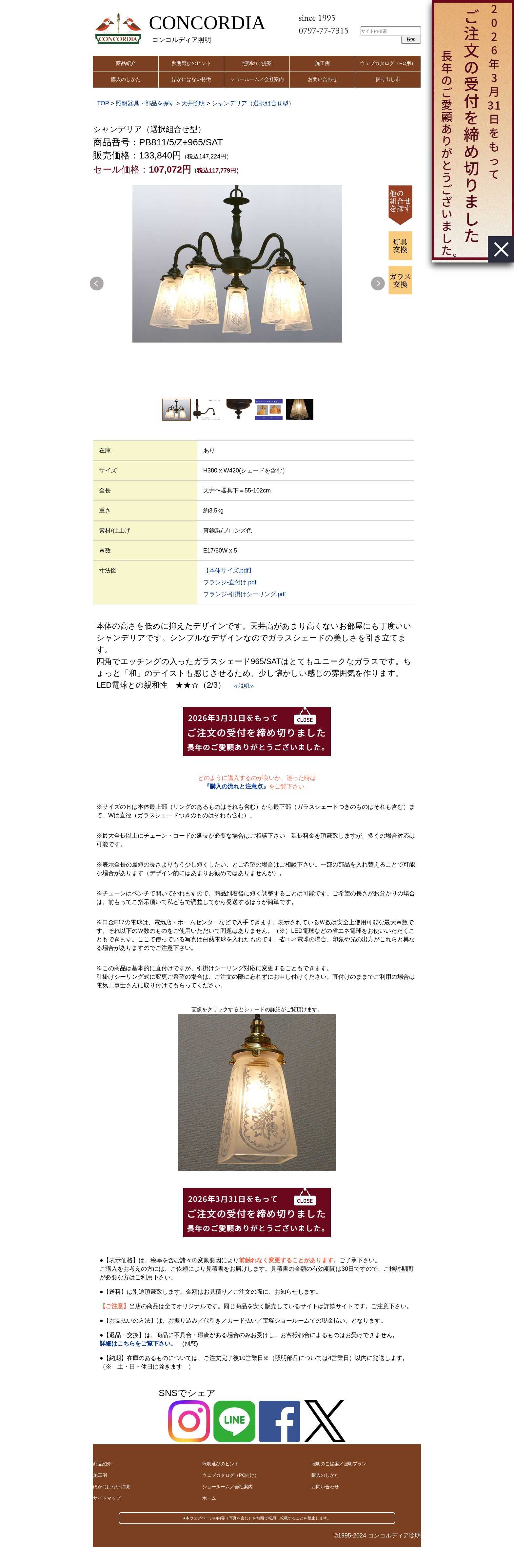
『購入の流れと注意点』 (236, 786)
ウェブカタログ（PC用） (388, 63)
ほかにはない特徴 (191, 79)
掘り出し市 (388, 79)
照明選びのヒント (191, 63)
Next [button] (378, 283)
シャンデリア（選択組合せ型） (253, 103)
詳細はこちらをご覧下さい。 (138, 1343)
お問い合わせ (322, 79)
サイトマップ (107, 1498)
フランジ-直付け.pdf (229, 582)
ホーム (209, 1498)
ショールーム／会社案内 (257, 79)
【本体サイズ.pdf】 (228, 570)
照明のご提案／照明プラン (338, 1463)
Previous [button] (97, 283)
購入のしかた (126, 79)
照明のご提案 (257, 63)
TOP (103, 103)
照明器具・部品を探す (145, 103)
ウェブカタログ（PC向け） (230, 1475)
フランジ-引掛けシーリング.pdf (244, 594)
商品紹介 (126, 63)
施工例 (322, 63)
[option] (237, 264)
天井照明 (193, 103)
